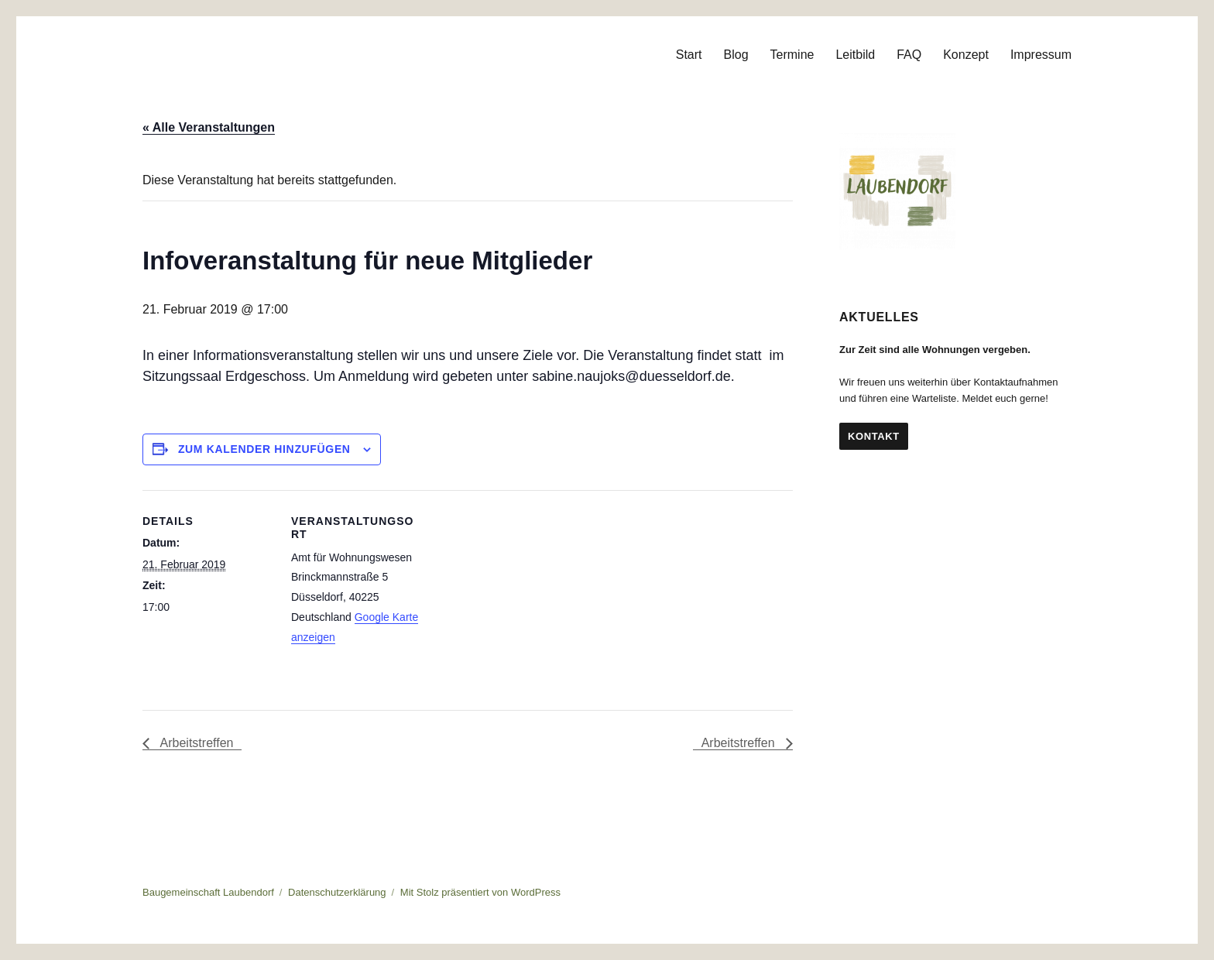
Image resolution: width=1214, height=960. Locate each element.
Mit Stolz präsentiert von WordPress (480, 892)
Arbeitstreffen (195, 742)
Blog (736, 54)
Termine (792, 54)
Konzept (966, 54)
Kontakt (874, 436)
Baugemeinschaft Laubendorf (208, 892)
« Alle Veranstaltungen (208, 127)
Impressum (1041, 54)
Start (689, 54)
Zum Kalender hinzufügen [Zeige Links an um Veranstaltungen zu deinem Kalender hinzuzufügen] (264, 449)
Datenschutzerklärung (337, 892)
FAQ (909, 54)
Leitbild (855, 54)
